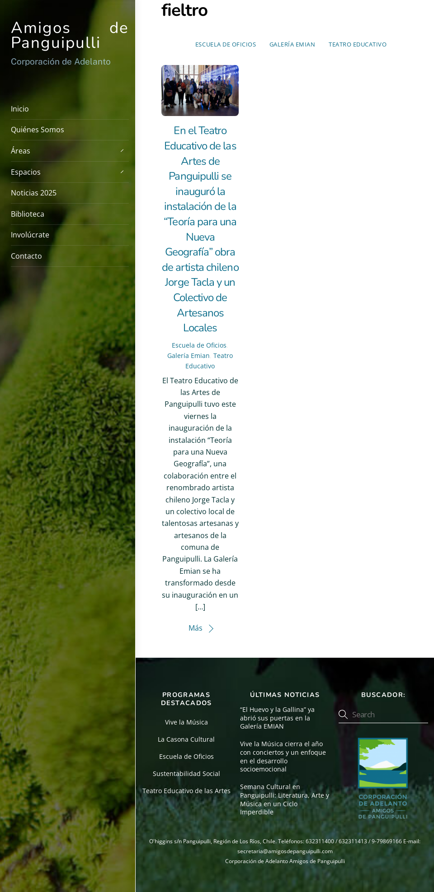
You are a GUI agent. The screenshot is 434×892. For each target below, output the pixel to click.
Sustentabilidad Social (186, 773)
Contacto (26, 256)
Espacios (70, 171)
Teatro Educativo (358, 44)
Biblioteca (27, 214)
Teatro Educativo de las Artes (186, 790)
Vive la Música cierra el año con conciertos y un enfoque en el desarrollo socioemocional (283, 756)
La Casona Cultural (186, 739)
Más (196, 628)
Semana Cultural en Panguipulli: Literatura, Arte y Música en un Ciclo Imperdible (284, 799)
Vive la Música (186, 722)
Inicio (20, 109)
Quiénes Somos (37, 130)
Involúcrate (30, 235)
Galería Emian (292, 44)
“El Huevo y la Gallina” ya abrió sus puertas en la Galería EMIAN (277, 718)
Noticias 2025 (34, 193)
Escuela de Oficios (225, 44)
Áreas (70, 150)
